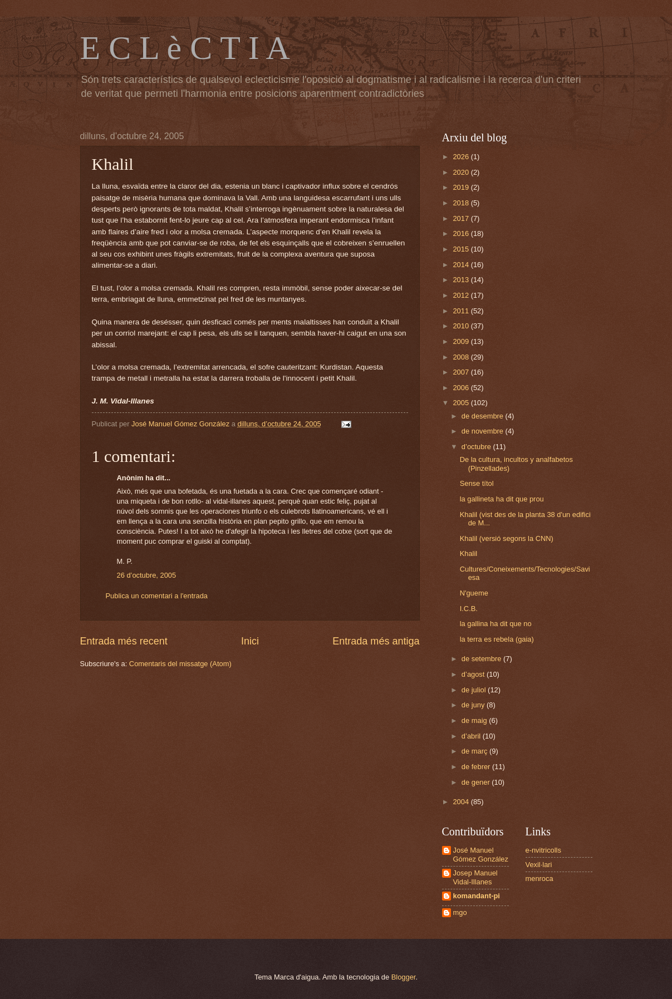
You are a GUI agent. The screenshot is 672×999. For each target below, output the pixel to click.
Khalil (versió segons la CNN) (506, 538)
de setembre (482, 658)
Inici (250, 641)
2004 (461, 802)
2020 (461, 172)
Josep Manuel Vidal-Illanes (475, 877)
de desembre (484, 416)
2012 (461, 295)
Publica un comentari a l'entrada (157, 596)
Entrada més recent (124, 641)
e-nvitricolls (543, 850)
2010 (461, 326)
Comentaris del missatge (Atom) (180, 664)
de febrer (477, 766)
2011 (461, 311)
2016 (461, 233)
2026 (461, 156)
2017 (461, 218)
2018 (461, 203)
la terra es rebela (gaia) (497, 639)
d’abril (472, 736)
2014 (461, 264)
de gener (477, 782)
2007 (461, 372)
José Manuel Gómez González (480, 854)
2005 (461, 402)
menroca (539, 878)
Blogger (403, 977)
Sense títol (477, 483)
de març (475, 751)
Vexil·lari (539, 864)
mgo (460, 912)
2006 (461, 387)
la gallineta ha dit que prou (502, 499)
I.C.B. (469, 608)
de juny (474, 705)
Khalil (469, 553)
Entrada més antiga (375, 641)
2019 (461, 187)
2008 (461, 357)
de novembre (484, 431)
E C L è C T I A (185, 47)
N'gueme (474, 593)
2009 (461, 341)
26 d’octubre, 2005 (146, 575)
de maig (475, 720)
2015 (461, 249)
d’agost (474, 674)
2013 (461, 279)
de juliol (475, 690)
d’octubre (477, 446)
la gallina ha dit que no (496, 623)
